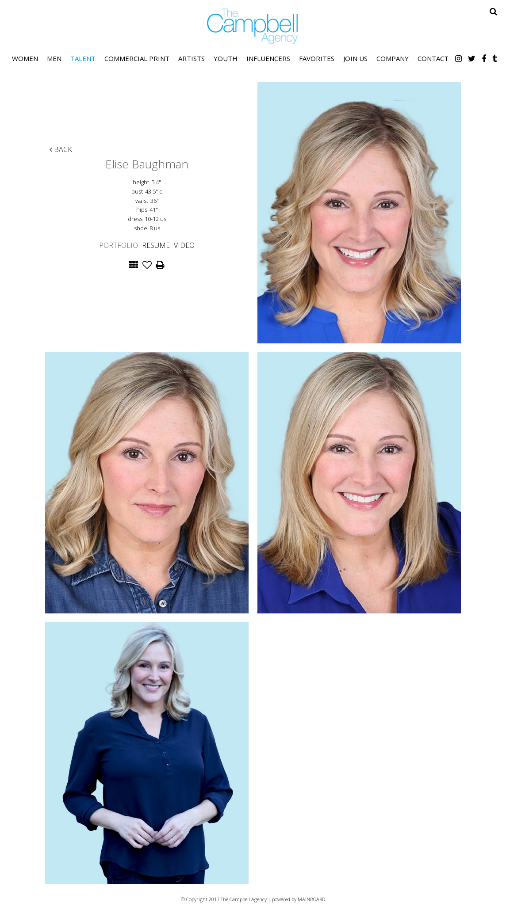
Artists (191, 58)
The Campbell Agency (253, 26)
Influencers (268, 58)
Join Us (355, 58)
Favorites (316, 58)
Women (25, 58)
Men (54, 58)
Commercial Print (136, 58)
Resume (156, 245)
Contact (433, 58)
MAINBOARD (311, 899)
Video (184, 245)
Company (392, 58)
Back (61, 149)
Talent (83, 58)
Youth (226, 58)
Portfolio (118, 245)
